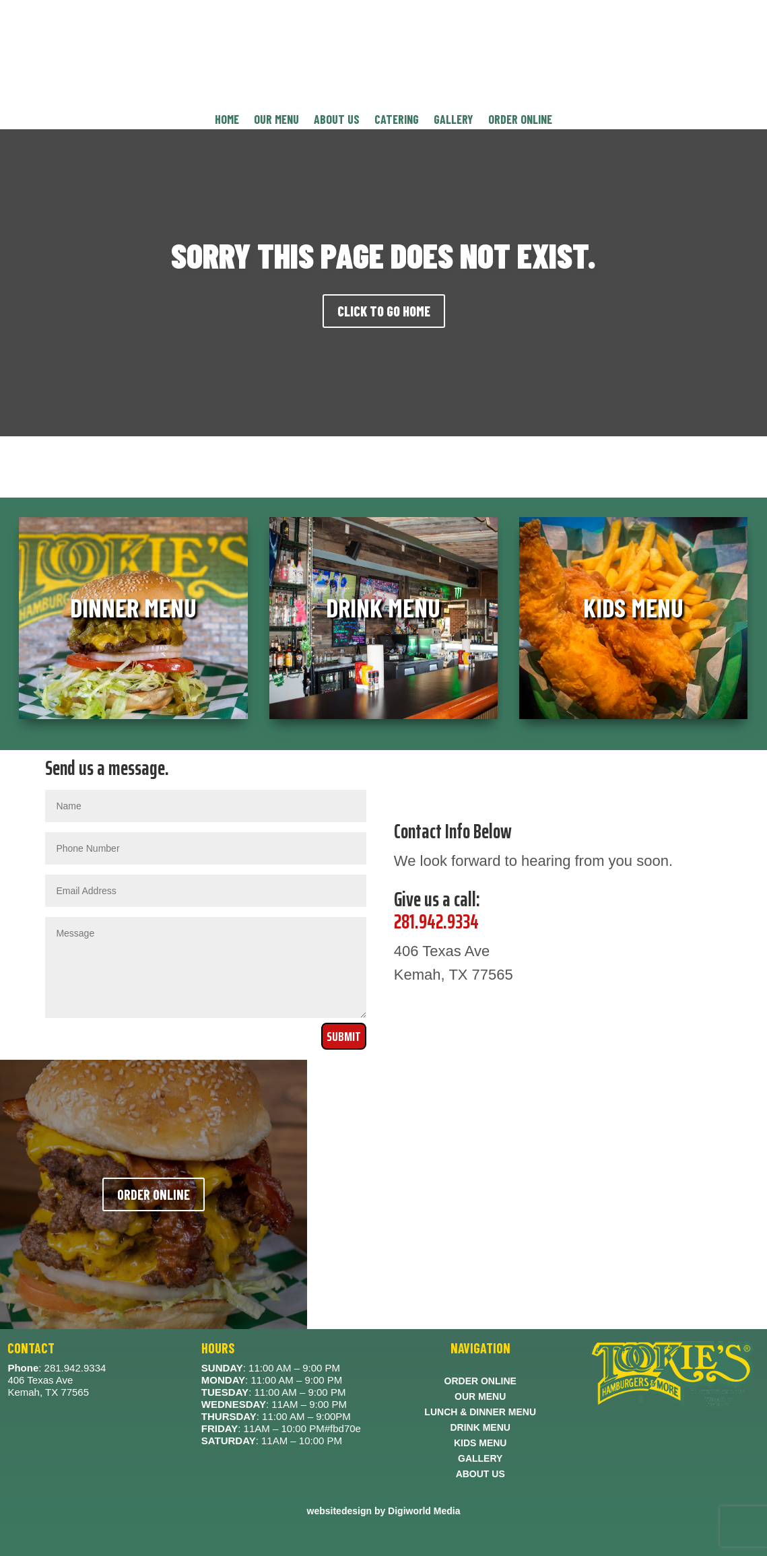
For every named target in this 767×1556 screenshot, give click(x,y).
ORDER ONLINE (520, 120)
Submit (344, 1036)
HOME (227, 120)
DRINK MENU (480, 1429)
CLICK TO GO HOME (383, 311)
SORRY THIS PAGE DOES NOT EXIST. (383, 255)
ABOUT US (337, 120)
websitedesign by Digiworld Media (384, 1511)
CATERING (396, 120)
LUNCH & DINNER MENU (480, 1413)
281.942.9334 (436, 921)
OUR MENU (276, 120)
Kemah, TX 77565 (48, 1392)
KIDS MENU (480, 1444)
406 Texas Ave (40, 1380)
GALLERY (453, 120)
